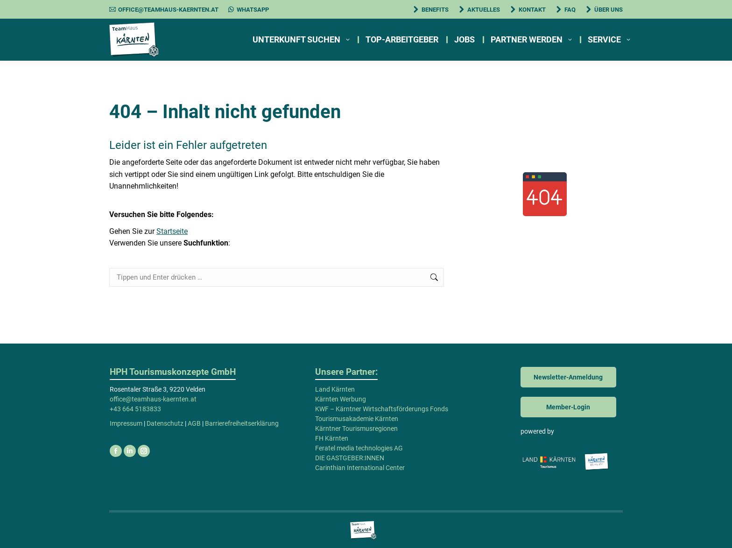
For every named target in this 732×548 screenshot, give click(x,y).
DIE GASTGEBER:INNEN (349, 458)
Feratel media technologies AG (359, 448)
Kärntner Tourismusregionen (356, 428)
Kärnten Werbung (340, 399)
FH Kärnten (331, 438)
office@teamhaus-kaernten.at (163, 9)
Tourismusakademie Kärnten (356, 418)
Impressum (126, 423)
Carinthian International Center (360, 467)
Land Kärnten (335, 389)
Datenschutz (165, 423)
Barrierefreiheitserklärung (242, 423)
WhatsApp (248, 9)
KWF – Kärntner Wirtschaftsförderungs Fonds (381, 409)
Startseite (172, 231)
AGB (194, 423)
